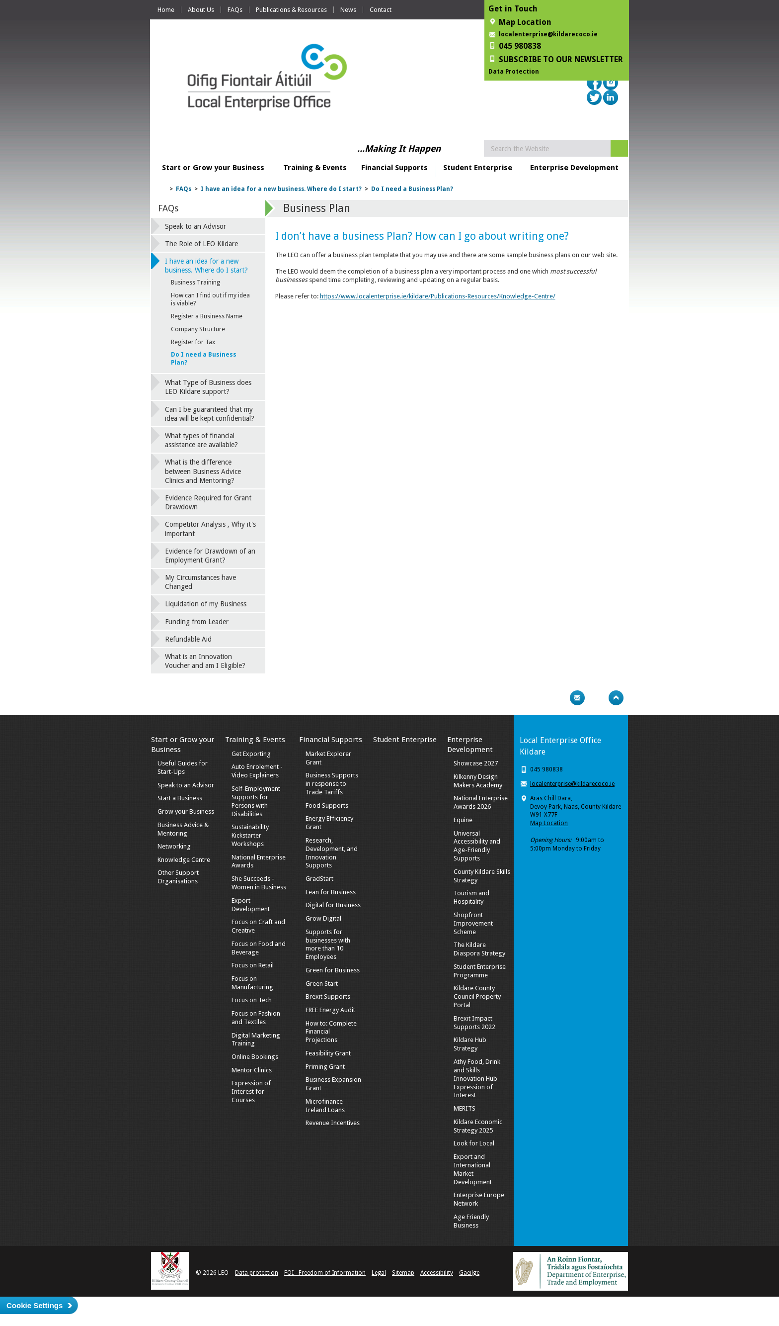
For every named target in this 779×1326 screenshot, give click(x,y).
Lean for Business (331, 892)
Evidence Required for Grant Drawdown (208, 502)
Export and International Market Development (473, 1169)
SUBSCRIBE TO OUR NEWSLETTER (561, 59)
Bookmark (596, 697)
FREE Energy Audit (330, 1010)
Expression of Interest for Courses (251, 1091)
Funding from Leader (197, 622)
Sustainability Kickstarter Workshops (250, 835)
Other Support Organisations (178, 877)
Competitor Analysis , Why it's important (210, 528)
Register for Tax (193, 342)
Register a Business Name (206, 316)
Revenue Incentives (333, 1123)
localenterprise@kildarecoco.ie (548, 34)
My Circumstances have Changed (200, 581)
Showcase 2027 (476, 763)
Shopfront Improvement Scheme (473, 923)
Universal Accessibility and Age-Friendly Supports (477, 846)
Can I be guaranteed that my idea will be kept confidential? (209, 413)
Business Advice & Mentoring (183, 829)
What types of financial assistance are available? (201, 440)
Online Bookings (255, 1056)
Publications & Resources (291, 9)
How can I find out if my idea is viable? (210, 299)
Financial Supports (394, 167)
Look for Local (474, 1143)
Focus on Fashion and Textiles (256, 1018)
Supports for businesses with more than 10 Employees (328, 944)
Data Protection (513, 71)
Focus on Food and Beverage (259, 948)
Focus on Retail (253, 965)
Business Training (195, 282)
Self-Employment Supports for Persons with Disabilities (256, 801)
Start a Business (179, 798)
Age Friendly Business (471, 1221)
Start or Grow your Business (213, 167)
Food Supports (327, 805)
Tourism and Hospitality (471, 897)
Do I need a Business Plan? (412, 189)
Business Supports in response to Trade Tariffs (332, 783)
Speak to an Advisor (195, 226)
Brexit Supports (328, 996)
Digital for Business (333, 905)
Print (557, 697)
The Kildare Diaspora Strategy (479, 949)
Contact (380, 9)
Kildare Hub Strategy (470, 1044)
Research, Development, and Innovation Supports (332, 853)
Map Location (549, 823)
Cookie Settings (34, 1305)
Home (165, 9)
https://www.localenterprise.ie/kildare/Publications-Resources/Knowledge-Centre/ (437, 296)
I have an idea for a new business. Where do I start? (281, 189)
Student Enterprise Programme (480, 971)
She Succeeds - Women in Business (259, 883)
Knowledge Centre (183, 859)
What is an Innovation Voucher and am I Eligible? (205, 661)
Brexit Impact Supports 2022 (474, 1023)
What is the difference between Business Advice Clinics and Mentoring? (203, 471)
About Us (201, 9)
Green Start (322, 983)
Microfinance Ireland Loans (325, 1106)
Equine (463, 820)
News (348, 9)
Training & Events (315, 167)
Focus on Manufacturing (252, 983)
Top (616, 697)
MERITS (464, 1108)
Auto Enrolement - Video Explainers (257, 771)
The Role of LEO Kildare (201, 244)
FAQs (235, 9)
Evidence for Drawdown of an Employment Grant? (210, 555)
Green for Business (333, 970)
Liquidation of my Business (205, 604)
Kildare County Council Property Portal (477, 996)
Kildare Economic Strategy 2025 (478, 1126)
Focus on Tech (252, 1000)
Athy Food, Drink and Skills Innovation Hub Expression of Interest (477, 1078)
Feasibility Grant (328, 1053)
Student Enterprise (477, 167)
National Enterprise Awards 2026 (481, 802)
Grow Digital (323, 918)
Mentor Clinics (252, 1070)
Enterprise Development (574, 167)
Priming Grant (325, 1066)
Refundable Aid (188, 639)
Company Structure (198, 329)
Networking (174, 846)
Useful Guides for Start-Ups (182, 767)
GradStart (319, 878)
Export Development (251, 905)
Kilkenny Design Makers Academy (478, 781)
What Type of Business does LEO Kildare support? (208, 387)
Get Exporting (251, 754)
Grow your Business (185, 811)
